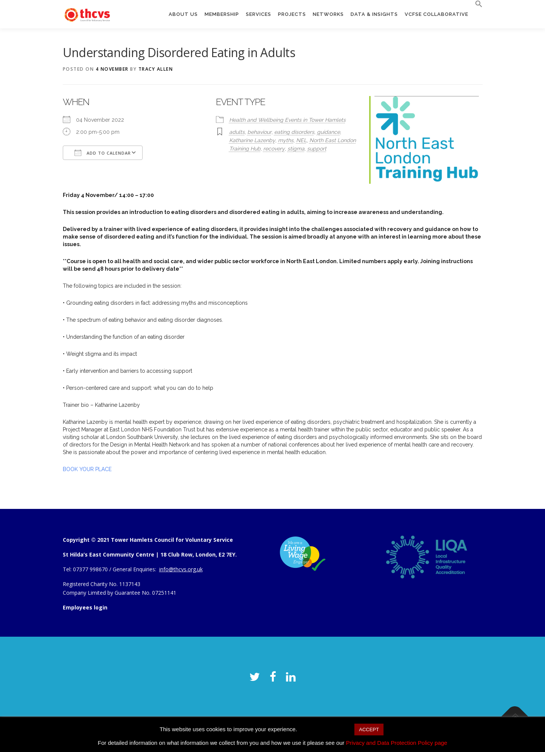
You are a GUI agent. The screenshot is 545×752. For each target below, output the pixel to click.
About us (183, 14)
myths (285, 140)
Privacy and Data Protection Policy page (396, 743)
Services (258, 14)
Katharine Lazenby (252, 140)
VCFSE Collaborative (436, 14)
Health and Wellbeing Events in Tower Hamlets (287, 120)
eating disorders (294, 132)
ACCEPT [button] (369, 729)
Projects (292, 14)
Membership (222, 14)
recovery (274, 149)
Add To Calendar (103, 152)
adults (237, 132)
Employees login (85, 607)
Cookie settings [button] (325, 729)
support (316, 149)
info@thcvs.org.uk (181, 569)
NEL (301, 140)
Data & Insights (374, 14)
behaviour (259, 132)
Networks (328, 14)
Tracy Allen (155, 69)
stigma (295, 149)
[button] (477, 4)
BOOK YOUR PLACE (87, 469)
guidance (328, 132)
